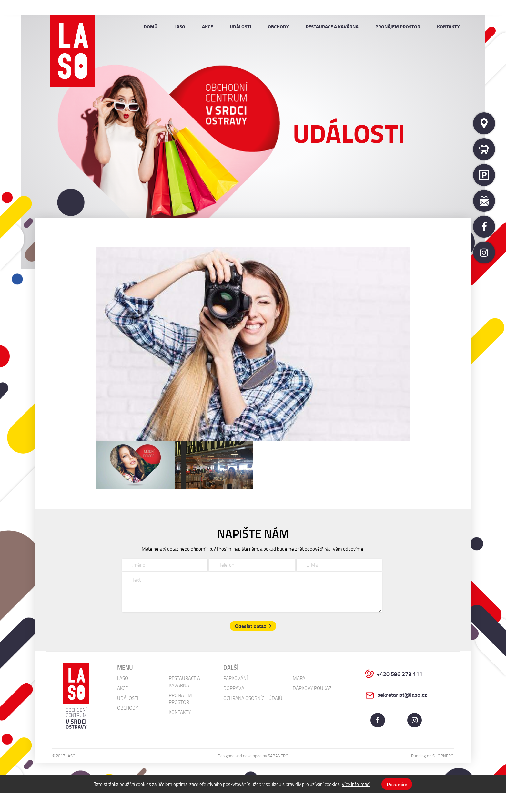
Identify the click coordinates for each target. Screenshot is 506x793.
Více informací (356, 784)
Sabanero (278, 755)
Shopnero (443, 755)
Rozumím (397, 784)
